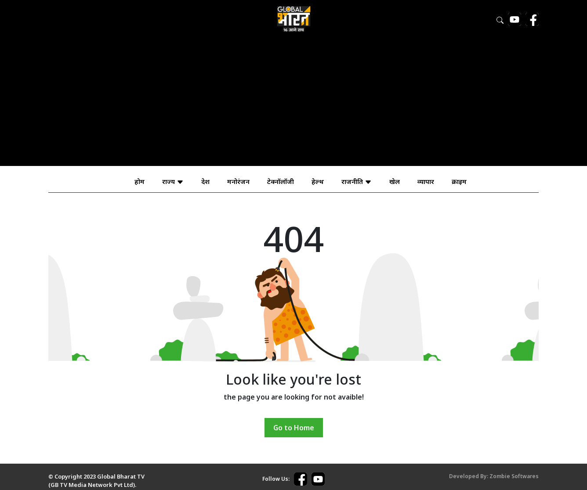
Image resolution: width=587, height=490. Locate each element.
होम (139, 181)
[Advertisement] (293, 104)
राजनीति (356, 181)
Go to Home (293, 427)
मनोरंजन (238, 181)
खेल (394, 181)
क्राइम (459, 181)
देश (205, 181)
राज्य (173, 181)
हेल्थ (318, 181)
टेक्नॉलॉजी (280, 181)
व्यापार (425, 181)
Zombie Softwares (514, 476)
